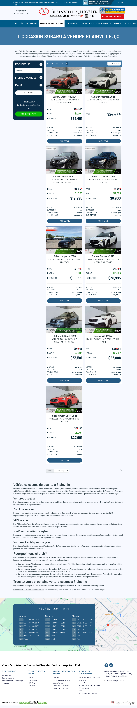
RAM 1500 (56, 678)
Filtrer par (113, 64)
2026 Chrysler (32, 680)
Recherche (29, 93)
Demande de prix (8, 675)
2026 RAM (31, 686)
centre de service (74, 574)
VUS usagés (21, 524)
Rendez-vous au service (112, 16)
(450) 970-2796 (71, 2)
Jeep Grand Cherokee (61, 686)
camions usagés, (31, 513)
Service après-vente (9, 678)
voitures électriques (24, 546)
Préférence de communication (89, 685)
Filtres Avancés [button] (25, 77)
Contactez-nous (85, 683)
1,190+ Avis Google (21, 13)
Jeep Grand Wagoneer (61, 688)
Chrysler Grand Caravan (61, 680)
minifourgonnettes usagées (45, 535)
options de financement (106, 491)
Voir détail (65, 141)
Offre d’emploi (84, 688)
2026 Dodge (32, 678)
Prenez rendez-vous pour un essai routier (28, 590)
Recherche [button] (22, 64)
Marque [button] (20, 85)
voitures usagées (23, 502)
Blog (80, 691)
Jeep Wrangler (58, 683)
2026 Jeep (31, 683)
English (121, 2)
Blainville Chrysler (19, 557)
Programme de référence (88, 693)
